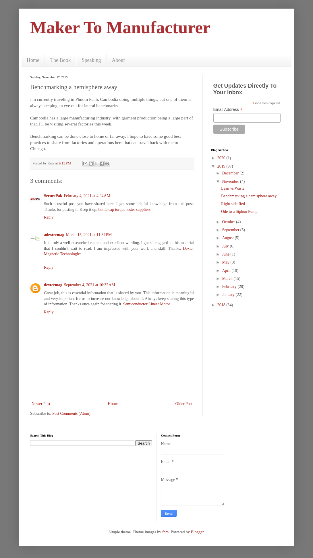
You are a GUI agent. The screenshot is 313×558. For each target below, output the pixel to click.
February (229, 286)
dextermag (53, 285)
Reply (48, 217)
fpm (165, 532)
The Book (60, 60)
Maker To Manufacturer (120, 27)
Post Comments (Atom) (71, 413)
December (230, 173)
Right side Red (233, 204)
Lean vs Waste (232, 188)
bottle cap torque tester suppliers (124, 209)
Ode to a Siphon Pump (239, 211)
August (228, 238)
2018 (222, 305)
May (226, 262)
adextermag (54, 235)
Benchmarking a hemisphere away (249, 196)
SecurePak (53, 196)
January (228, 294)
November (231, 181)
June (226, 254)
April (226, 270)
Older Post (184, 404)
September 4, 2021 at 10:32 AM (89, 285)
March (227, 278)
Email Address (228, 109)
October (229, 222)
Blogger (197, 532)
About (118, 60)
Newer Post (41, 404)
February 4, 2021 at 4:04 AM (87, 196)
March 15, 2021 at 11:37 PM (89, 235)
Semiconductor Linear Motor (146, 304)
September (231, 230)
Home (33, 60)
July (226, 246)
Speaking (91, 60)
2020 (222, 158)
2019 (222, 166)
